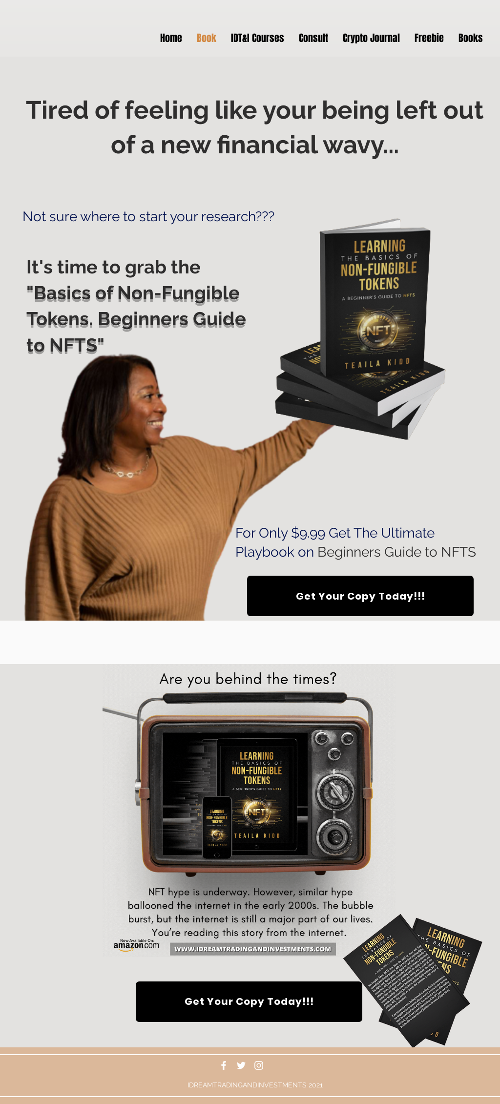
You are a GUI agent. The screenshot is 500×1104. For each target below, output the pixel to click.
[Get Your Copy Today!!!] (360, 596)
